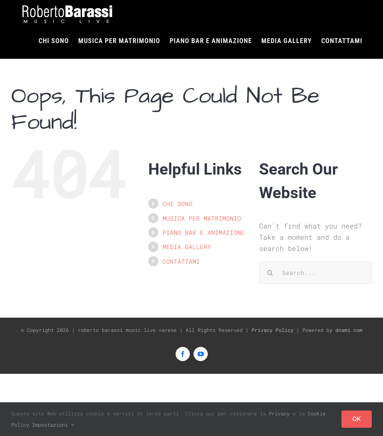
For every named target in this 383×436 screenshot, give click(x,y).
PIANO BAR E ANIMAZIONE (203, 232)
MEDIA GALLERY (186, 247)
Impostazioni (53, 424)
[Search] (270, 272)
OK (356, 419)
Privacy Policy (273, 329)
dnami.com (348, 329)
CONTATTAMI (181, 261)
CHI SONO (177, 204)
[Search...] (315, 272)
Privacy (279, 413)
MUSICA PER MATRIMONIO (201, 218)
